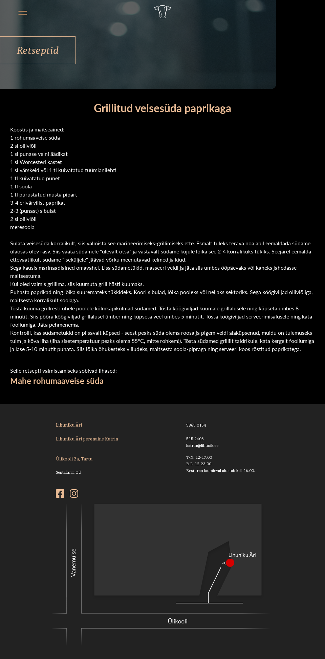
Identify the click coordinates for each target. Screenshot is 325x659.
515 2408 (195, 438)
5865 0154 (196, 425)
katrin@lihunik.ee (202, 445)
